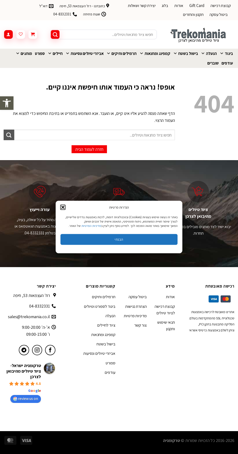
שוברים (213, 63)
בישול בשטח (185, 53)
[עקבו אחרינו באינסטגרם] (37, 350)
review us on (25, 398)
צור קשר (140, 325)
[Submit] (55, 34)
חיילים (55, 53)
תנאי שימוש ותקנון (166, 325)
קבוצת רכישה (221, 5)
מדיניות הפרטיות (91, 226)
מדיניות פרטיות (135, 315)
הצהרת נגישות (136, 306)
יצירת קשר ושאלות (142, 5)
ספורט (40, 53)
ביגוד (226, 53)
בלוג (165, 5)
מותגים (24, 53)
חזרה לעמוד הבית (89, 149)
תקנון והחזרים (193, 14)
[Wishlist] (20, 34)
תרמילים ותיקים (121, 53)
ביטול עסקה (219, 14)
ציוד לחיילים (106, 325)
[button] (6, 103)
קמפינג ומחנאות (154, 53)
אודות (178, 5)
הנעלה (209, 53)
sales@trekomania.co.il (29, 316)
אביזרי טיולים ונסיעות (85, 53)
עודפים (227, 63)
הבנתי (119, 239)
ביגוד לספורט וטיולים (99, 306)
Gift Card (197, 5)
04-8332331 (39, 306)
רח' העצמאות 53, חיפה (31, 295)
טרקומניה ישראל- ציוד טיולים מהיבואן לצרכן (24, 371)
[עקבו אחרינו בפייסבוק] (50, 350)
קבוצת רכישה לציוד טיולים (165, 310)
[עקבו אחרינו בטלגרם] (24, 350)
